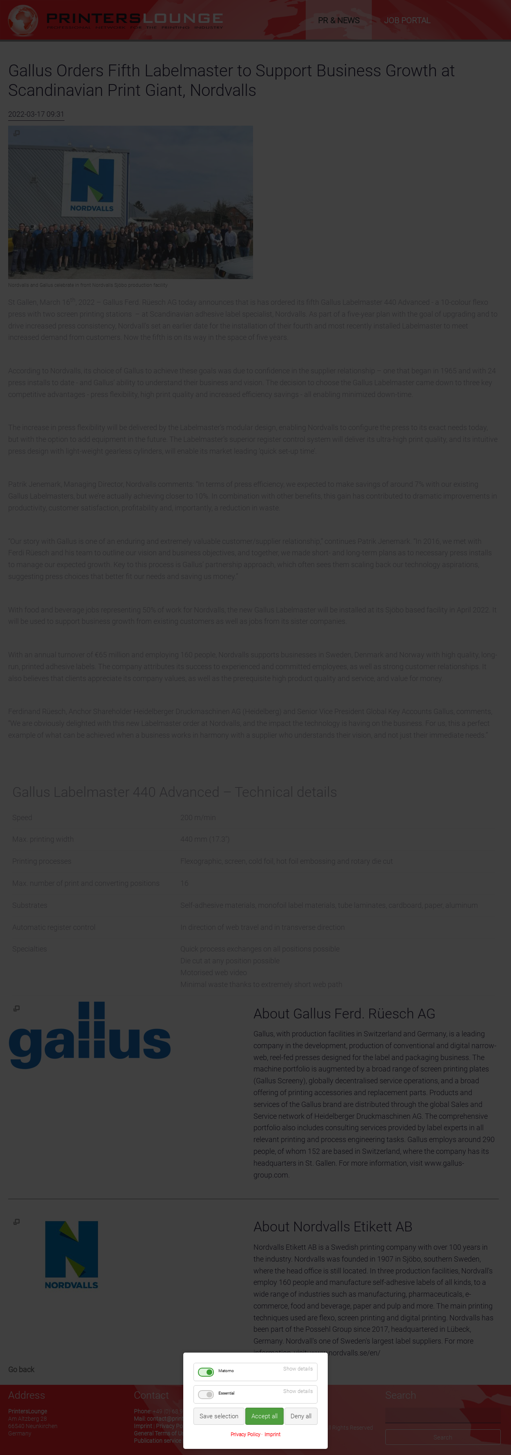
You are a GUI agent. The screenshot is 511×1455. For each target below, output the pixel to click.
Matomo (226, 1370)
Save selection (219, 1416)
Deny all (301, 1416)
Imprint (272, 1434)
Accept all (264, 1416)
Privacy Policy (245, 1434)
